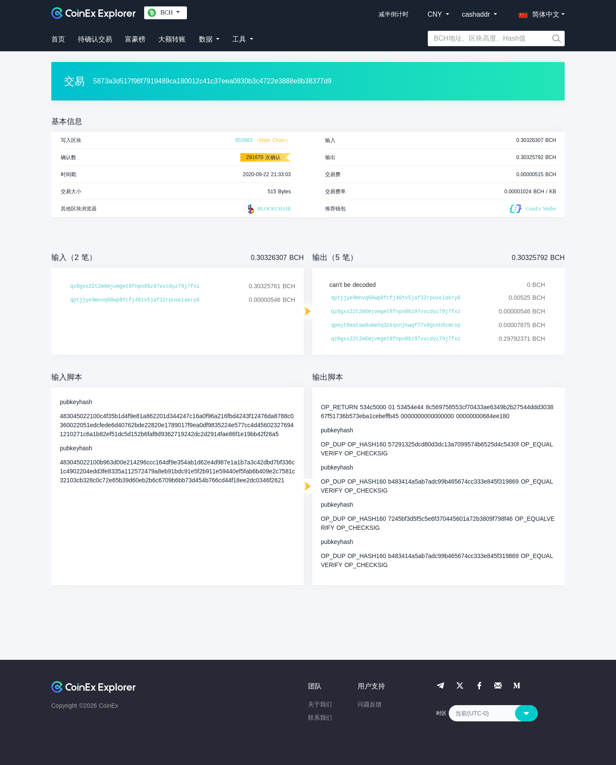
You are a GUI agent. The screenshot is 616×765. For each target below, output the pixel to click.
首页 (58, 39)
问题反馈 (370, 704)
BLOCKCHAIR (268, 209)
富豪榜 (135, 39)
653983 (243, 140)
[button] (537, 13)
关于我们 (320, 704)
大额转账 (172, 39)
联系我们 (320, 717)
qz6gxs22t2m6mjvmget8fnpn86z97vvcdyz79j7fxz (134, 286)
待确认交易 (95, 39)
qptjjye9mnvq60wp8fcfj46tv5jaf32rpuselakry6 (134, 300)
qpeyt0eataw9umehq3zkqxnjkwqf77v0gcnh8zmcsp (395, 325)
